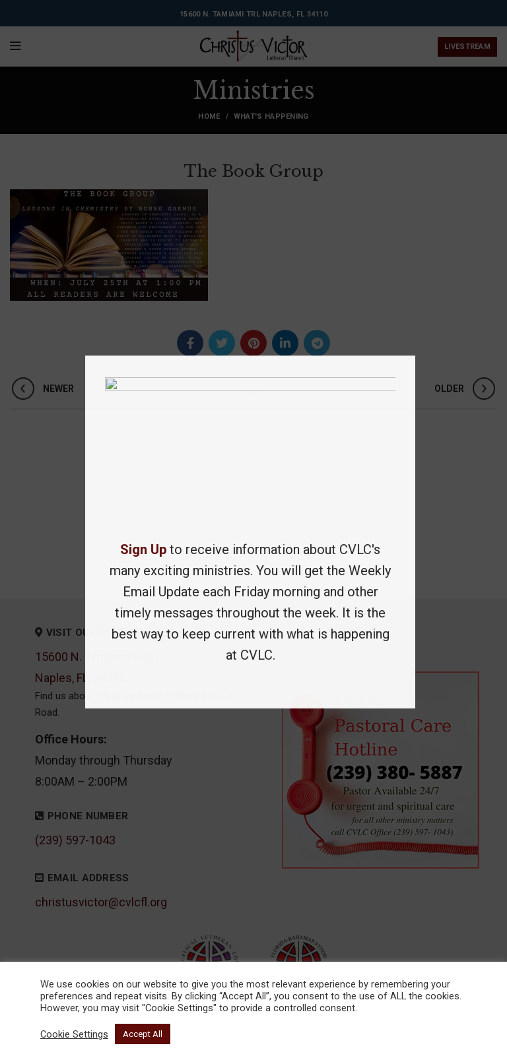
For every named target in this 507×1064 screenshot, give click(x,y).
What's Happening (271, 116)
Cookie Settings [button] (74, 1034)
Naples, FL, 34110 (80, 678)
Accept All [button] (142, 1034)
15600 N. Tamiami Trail (94, 657)
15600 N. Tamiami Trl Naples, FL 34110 (253, 14)
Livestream (467, 46)
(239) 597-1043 (75, 840)
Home (209, 116)
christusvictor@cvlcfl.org (101, 902)
